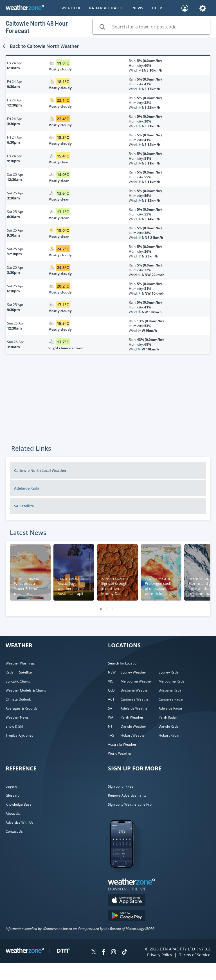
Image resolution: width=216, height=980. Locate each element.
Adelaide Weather (135, 708)
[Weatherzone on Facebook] (103, 952)
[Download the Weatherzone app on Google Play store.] (126, 916)
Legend (11, 786)
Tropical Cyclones (19, 735)
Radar (10, 672)
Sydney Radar (169, 672)
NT (110, 726)
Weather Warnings (20, 663)
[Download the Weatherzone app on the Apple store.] (126, 900)
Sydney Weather (133, 672)
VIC (110, 681)
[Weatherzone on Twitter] (93, 952)
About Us (13, 813)
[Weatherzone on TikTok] (124, 952)
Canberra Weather (135, 699)
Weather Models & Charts (26, 690)
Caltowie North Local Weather (40, 470)
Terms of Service (194, 954)
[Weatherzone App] (126, 875)
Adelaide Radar (27, 488)
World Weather (120, 753)
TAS (111, 735)
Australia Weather (122, 744)
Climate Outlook (18, 699)
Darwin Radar (169, 726)
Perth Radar (168, 717)
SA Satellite (24, 505)
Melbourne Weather (136, 681)
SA (110, 708)
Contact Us (14, 831)
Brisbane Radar (171, 690)
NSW (112, 672)
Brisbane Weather (135, 690)
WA (110, 717)
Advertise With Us (19, 822)
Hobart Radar (169, 735)
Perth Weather (132, 717)
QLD (111, 690)
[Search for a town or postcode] (151, 26)
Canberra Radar (171, 699)
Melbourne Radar (172, 681)
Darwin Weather (133, 726)
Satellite (25, 672)
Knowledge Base (19, 804)
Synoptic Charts (18, 681)
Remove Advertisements (127, 795)
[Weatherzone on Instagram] (113, 952)
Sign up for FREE (120, 786)
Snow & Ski (14, 726)
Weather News (17, 717)
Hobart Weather (133, 735)
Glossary (12, 795)
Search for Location (123, 663)
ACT (111, 699)
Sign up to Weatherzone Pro (130, 804)
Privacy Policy (159, 954)
